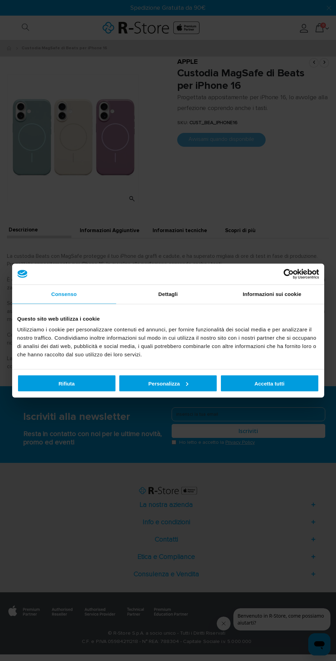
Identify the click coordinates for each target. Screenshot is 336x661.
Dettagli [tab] (168, 294)
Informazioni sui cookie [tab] (272, 294)
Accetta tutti (270, 383)
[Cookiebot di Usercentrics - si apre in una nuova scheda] (288, 274)
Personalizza (168, 383)
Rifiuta (67, 383)
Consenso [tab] (64, 294)
